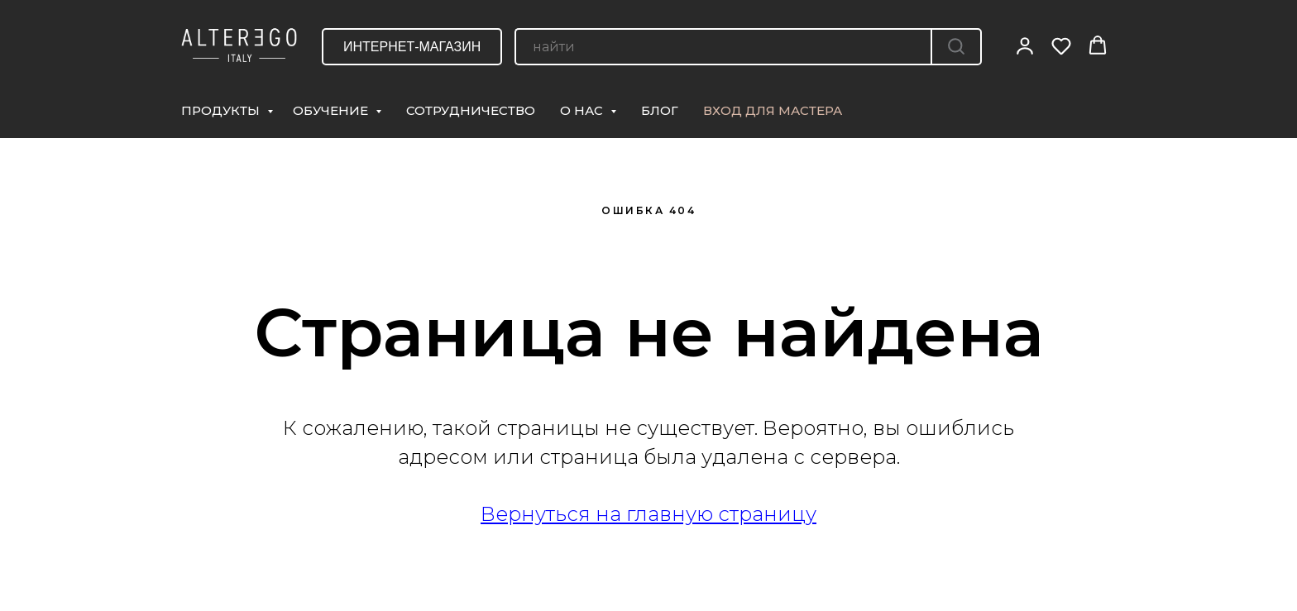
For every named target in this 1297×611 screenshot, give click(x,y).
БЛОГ (659, 110)
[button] (1025, 45)
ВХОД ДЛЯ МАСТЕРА (772, 110)
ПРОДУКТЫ (222, 110)
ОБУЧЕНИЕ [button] (332, 110)
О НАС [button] (583, 110)
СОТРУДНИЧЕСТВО (470, 110)
